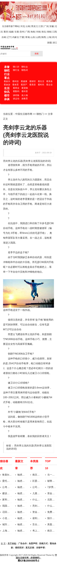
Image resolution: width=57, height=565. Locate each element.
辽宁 (9, 37)
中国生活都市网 (23, 114)
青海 (27, 37)
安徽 (51, 26)
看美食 (49, 81)
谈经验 (16, 95)
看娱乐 (7, 81)
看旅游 (7, 84)
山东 (33, 37)
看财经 (32, 81)
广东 (46, 26)
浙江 (55, 42)
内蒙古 (15, 37)
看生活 (41, 81)
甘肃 (16, 31)
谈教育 (24, 98)
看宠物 (24, 88)
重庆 (6, 31)
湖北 (43, 31)
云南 (28, 26)
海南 (33, 31)
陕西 (43, 37)
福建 (11, 31)
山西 (38, 37)
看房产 (24, 84)
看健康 (24, 81)
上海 (49, 37)
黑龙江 (34, 26)
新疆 (49, 42)
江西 (54, 31)
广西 (27, 31)
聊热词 (24, 70)
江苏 (41, 26)
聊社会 (24, 67)
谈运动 (16, 98)
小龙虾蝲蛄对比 (10, 518)
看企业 (49, 84)
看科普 (24, 91)
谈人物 (24, 95)
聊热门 (40, 114)
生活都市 (6, 26)
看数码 (16, 91)
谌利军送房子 (39, 518)
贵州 (22, 31)
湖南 (49, 31)
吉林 (4, 37)
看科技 (15, 81)
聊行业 (16, 70)
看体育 (15, 84)
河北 (22, 26)
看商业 (16, 88)
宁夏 (22, 37)
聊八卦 (16, 67)
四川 (54, 37)
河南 (38, 31)
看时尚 (41, 84)
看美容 (32, 84)
